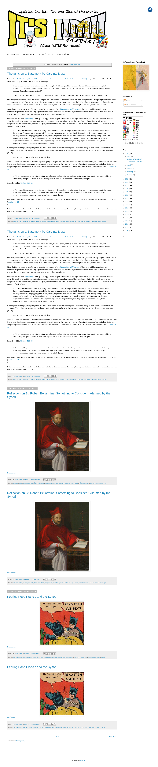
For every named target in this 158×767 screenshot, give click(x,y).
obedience (87, 221)
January (130, 175)
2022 (127, 189)
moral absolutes (60, 221)
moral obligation (71, 221)
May (129, 156)
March (129, 168)
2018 (127, 201)
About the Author (28, 54)
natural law (80, 221)
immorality (36, 657)
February (130, 172)
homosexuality (51, 221)
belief (20, 483)
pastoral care (83, 657)
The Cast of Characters (45, 54)
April (129, 165)
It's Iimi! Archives (13, 54)
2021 (127, 192)
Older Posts (112, 737)
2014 (127, 214)
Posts (127, 100)
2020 (127, 195)
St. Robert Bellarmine (96, 483)
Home (58, 737)
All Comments (130, 105)
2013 (127, 218)
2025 (127, 179)
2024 (127, 182)
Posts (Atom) (20, 741)
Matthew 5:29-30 (26, 183)
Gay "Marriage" (17, 657)
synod (104, 221)
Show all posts (74, 64)
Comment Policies (63, 54)
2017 (127, 205)
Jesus (41, 657)
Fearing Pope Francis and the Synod (31, 596)
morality (76, 657)
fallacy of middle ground (38, 221)
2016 (127, 208)
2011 (127, 224)
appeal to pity (17, 221)
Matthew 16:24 (13, 202)
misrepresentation (68, 657)
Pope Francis (74, 483)
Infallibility (41, 483)
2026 (127, 154)
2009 (127, 230)
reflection (82, 483)
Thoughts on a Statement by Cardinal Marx (36, 73)
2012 (127, 221)
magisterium (49, 483)
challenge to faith (28, 483)
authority (15, 483)
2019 (127, 198)
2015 (127, 211)
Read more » (11, 473)
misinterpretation (57, 657)
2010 (127, 227)
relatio (99, 221)
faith (35, 483)
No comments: (36, 218)
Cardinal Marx (26, 221)
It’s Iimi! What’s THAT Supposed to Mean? (134, 160)
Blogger (83, 760)
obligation (94, 221)
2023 (127, 185)
